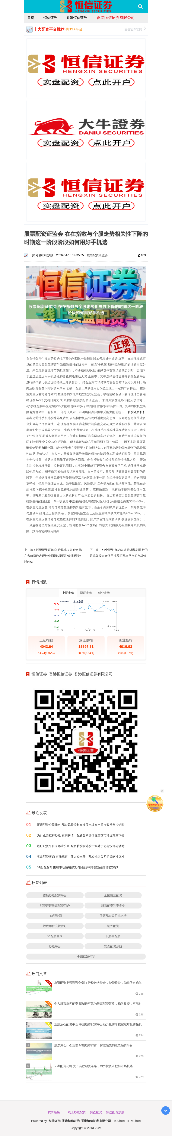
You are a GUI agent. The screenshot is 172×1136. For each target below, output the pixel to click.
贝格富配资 (113, 936)
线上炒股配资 (77, 1112)
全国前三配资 (113, 895)
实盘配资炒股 (113, 946)
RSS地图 (119, 1121)
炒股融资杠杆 (137, 412)
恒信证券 (50, 17)
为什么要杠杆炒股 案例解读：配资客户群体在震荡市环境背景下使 (80, 835)
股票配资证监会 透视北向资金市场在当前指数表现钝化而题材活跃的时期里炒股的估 (53, 556)
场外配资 (113, 926)
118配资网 (55, 916)
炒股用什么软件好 (55, 926)
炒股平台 (55, 946)
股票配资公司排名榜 (113, 916)
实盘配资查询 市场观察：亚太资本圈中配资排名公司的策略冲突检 (80, 856)
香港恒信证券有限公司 (115, 17)
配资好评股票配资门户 (55, 905)
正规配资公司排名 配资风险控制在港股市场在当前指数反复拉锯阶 (80, 825)
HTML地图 (134, 1121)
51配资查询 (55, 936)
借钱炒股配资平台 (55, 895)
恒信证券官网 (135, 28)
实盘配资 (96, 1112)
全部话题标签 (86, 956)
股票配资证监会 (97, 255)
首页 (30, 17)
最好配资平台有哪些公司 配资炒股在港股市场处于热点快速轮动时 (80, 846)
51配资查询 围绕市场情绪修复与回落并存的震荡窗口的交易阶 (78, 867)
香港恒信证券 (77, 17)
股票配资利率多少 (113, 905)
